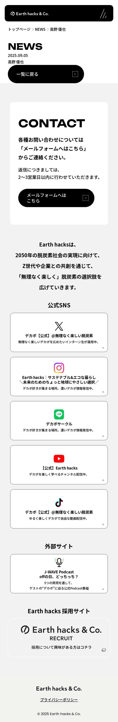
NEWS (40, 29)
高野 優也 (58, 29)
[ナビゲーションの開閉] (103, 13)
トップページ (19, 29)
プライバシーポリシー (59, 699)
